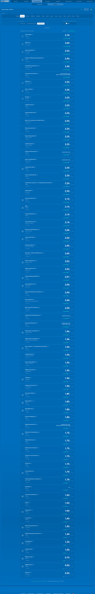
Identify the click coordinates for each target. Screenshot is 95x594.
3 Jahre (47, 16)
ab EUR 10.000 (41, 23)
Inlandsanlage (27, 53)
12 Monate (33, 16)
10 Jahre (77, 16)
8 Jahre (68, 16)
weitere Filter (47, 28)
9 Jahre (73, 16)
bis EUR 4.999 (22, 23)
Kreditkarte (58, 1)
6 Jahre (60, 16)
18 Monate (38, 16)
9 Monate (27, 16)
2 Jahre (43, 16)
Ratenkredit (79, 1)
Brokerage (47, 1)
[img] (66, 38)
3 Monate (17, 16)
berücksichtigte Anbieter (35, 581)
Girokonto (16, 1)
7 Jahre (64, 16)
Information (39, 4)
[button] (47, 36)
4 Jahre (51, 16)
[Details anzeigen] (72, 36)
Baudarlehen (89, 1)
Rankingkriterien (44, 581)
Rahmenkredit (69, 1)
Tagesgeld (26, 1)
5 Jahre (55, 16)
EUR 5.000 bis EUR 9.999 (31, 23)
